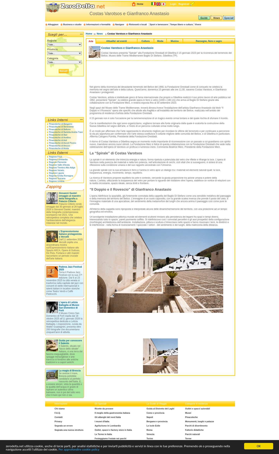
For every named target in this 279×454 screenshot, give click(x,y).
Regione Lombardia (58, 159)
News (100, 33)
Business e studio (72, 24)
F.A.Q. (58, 413)
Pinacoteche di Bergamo (60, 124)
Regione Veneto (56, 170)
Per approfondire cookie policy (79, 450)
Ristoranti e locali (138, 24)
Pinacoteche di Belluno (60, 129)
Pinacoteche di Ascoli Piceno (62, 143)
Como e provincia (155, 413)
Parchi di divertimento (196, 426)
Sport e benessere (159, 24)
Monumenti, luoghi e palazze (199, 421)
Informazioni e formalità (98, 24)
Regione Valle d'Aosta (59, 165)
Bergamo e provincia (157, 421)
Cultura (145, 41)
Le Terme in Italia (103, 434)
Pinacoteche (191, 417)
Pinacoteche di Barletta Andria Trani (66, 132)
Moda (160, 41)
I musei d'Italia (102, 421)
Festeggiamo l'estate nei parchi (110, 438)
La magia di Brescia (70, 370)
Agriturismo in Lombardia (108, 426)
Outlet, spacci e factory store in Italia (113, 430)
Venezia (150, 434)
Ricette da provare (104, 408)
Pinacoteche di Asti (58, 140)
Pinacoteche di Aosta (59, 148)
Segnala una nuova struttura (69, 430)
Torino (149, 438)
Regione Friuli (55, 157)
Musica (175, 41)
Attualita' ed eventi (116, 41)
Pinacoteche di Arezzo (59, 145)
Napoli (149, 417)
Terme (188, 438)
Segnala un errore (64, 426)
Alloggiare (53, 24)
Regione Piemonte (58, 162)
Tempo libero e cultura (181, 24)
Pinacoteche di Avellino (60, 137)
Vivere (198, 24)
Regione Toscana (57, 178)
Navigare (119, 24)
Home (140, 4)
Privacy (58, 421)
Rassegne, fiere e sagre (209, 41)
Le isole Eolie (153, 426)
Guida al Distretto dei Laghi (160, 408)
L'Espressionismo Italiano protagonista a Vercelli (70, 234)
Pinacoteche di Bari (58, 135)
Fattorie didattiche (194, 430)
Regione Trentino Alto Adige (62, 167)
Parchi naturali (192, 434)
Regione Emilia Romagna (61, 176)
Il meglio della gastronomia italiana (112, 413)
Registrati (183, 4)
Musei (188, 413)
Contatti (59, 417)
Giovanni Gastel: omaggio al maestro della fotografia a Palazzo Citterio (70, 197)
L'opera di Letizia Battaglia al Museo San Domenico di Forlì (69, 306)
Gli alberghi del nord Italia (108, 417)
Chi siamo (60, 408)
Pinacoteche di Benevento (61, 126)
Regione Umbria (56, 181)
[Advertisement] (160, 70)
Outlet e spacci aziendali (197, 408)
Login (173, 4)
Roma (149, 430)
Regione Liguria (56, 173)
